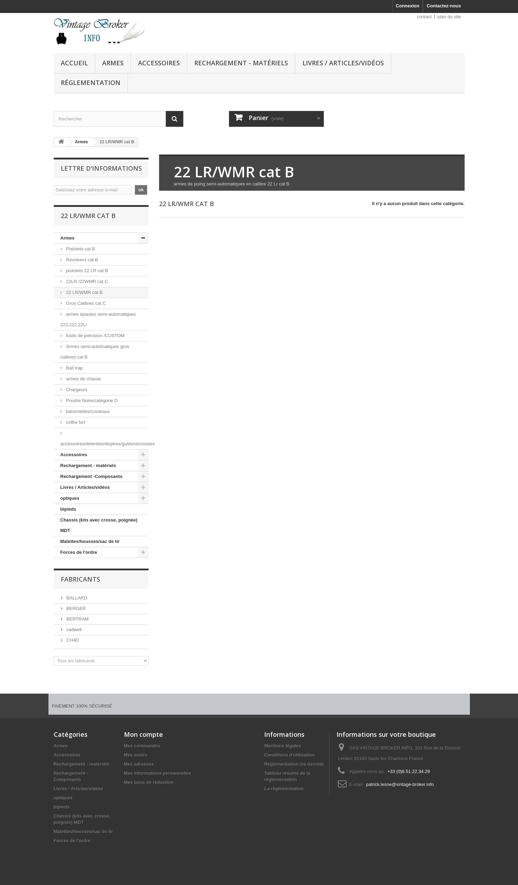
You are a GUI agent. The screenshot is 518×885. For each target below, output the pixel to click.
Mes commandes (142, 745)
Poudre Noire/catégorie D (91, 400)
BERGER (75, 608)
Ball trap (74, 368)
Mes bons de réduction (149, 782)
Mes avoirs (135, 755)
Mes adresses (139, 764)
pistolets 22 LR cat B (86, 270)
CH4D (72, 640)
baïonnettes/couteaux (87, 411)
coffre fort (75, 422)
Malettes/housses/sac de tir (90, 541)
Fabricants (80, 579)
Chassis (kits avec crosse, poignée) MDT (99, 525)
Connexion (407, 5)
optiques (69, 498)
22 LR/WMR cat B (84, 292)
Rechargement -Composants (91, 476)
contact (424, 16)
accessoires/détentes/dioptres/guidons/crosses (104, 443)
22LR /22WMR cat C (86, 281)
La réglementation (283, 788)
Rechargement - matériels (241, 63)
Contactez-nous (444, 5)
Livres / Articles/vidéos (343, 63)
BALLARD (76, 598)
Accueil (74, 63)
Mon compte (143, 734)
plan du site (449, 16)
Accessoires (159, 63)
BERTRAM (77, 619)
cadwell (73, 629)
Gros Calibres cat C (85, 303)
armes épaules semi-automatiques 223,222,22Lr (98, 319)
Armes (113, 63)
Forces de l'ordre (78, 552)
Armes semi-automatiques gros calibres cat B (95, 352)
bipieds (68, 509)
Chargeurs (76, 389)
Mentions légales (282, 745)
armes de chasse (83, 378)
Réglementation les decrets (293, 764)
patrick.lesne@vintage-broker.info (400, 784)
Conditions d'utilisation (289, 755)
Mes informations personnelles (157, 773)
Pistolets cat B (80, 248)
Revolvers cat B (81, 259)
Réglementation (90, 82)
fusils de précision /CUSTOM (95, 335)
